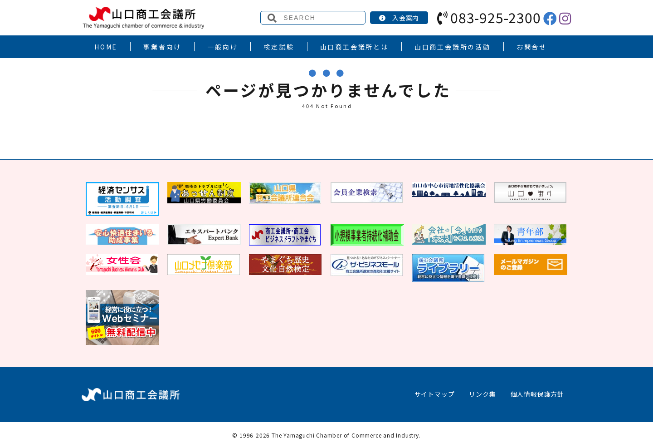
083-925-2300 (489, 17)
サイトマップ (434, 394)
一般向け (222, 46)
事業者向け (162, 46)
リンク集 (482, 394)
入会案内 (399, 17)
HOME (105, 46)
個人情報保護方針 (537, 394)
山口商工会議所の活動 (452, 46)
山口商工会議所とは (354, 46)
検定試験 (278, 46)
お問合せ (532, 46)
